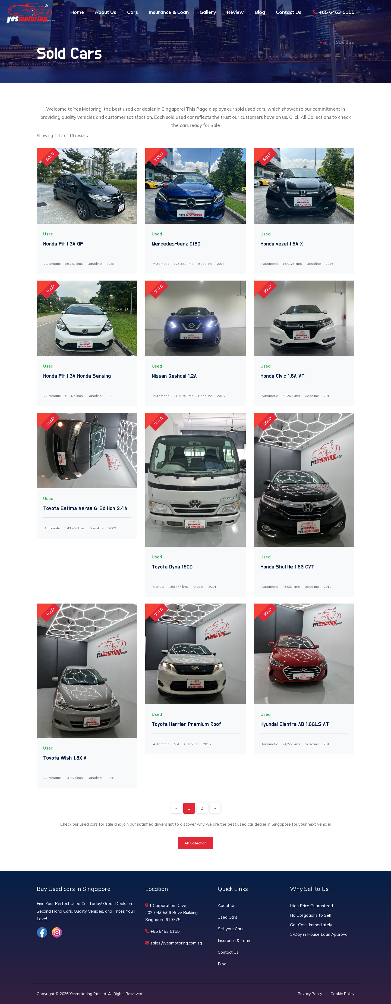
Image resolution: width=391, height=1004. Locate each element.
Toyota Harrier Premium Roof (186, 724)
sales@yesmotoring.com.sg (173, 943)
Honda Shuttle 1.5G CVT (287, 567)
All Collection (195, 843)
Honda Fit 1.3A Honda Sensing (77, 376)
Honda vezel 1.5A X (281, 244)
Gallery (208, 12)
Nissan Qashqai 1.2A (174, 376)
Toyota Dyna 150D (172, 567)
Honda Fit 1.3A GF (63, 244)
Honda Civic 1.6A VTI (282, 376)
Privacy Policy (310, 993)
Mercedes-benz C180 (176, 244)
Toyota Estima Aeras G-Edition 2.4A (85, 508)
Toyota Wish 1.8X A (65, 758)
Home (77, 12)
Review (235, 12)
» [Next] (215, 808)
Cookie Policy (342, 993)
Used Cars (227, 917)
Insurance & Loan (169, 12)
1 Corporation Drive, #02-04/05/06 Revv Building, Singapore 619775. (171, 912)
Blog (260, 12)
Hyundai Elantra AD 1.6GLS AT (294, 724)
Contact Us (288, 12)
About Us (105, 12)
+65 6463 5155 (333, 12)
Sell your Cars (231, 928)
